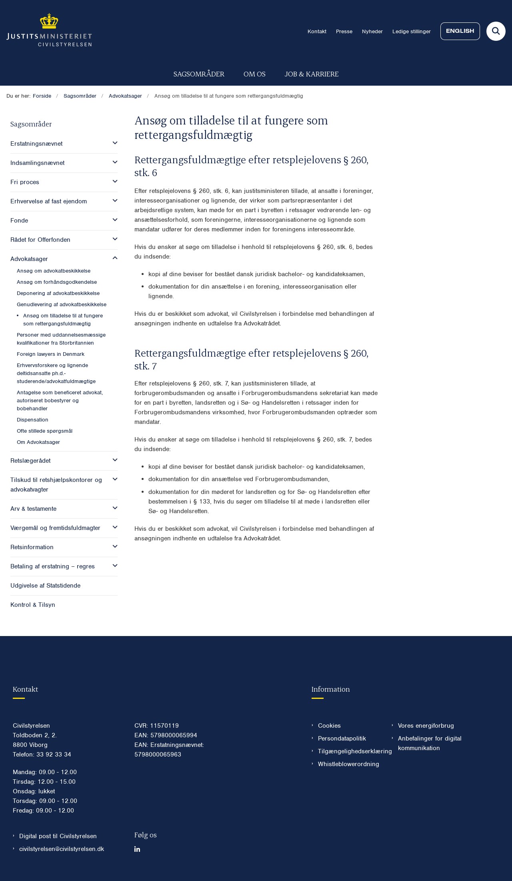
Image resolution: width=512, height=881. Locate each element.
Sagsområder (199, 73)
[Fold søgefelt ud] (496, 31)
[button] (113, 143)
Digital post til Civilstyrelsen (58, 836)
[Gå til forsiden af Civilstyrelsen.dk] (46, 31)
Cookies (329, 726)
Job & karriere (312, 73)
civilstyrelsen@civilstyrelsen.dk (61, 849)
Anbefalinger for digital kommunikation (430, 743)
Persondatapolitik (342, 739)
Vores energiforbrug (426, 726)
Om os (255, 73)
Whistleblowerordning (348, 764)
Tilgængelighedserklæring (348, 751)
